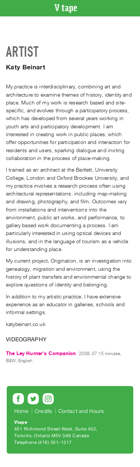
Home (21, 411)
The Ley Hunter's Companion (41, 353)
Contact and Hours (81, 411)
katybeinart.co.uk (26, 324)
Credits (43, 411)
